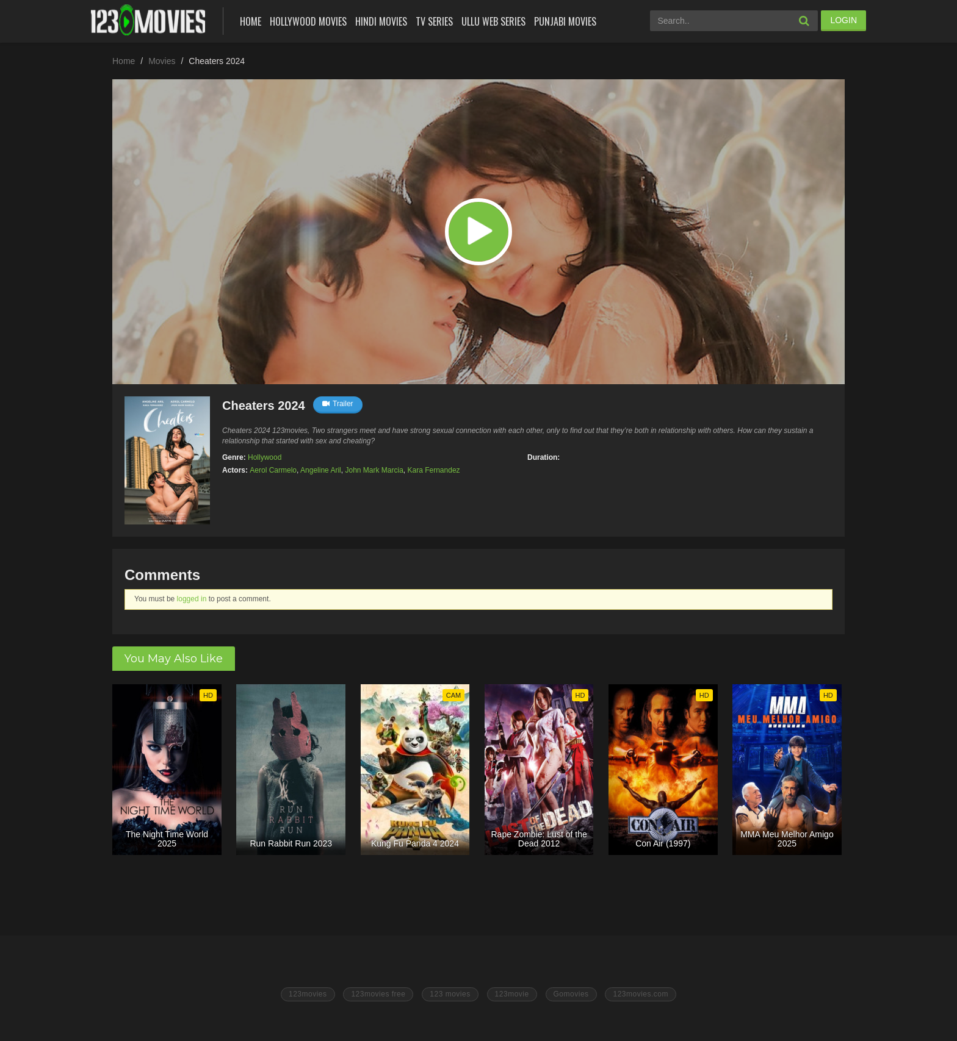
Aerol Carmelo (273, 470)
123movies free (378, 994)
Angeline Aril (320, 470)
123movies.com (640, 994)
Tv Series (434, 21)
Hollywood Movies (308, 21)
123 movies (450, 994)
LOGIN (843, 20)
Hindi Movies (381, 21)
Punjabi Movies (565, 21)
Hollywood (264, 457)
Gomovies (571, 994)
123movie (512, 994)
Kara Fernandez (434, 470)
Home (250, 21)
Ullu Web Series (493, 21)
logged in (192, 599)
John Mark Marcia (374, 470)
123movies (308, 994)
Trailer (337, 403)
